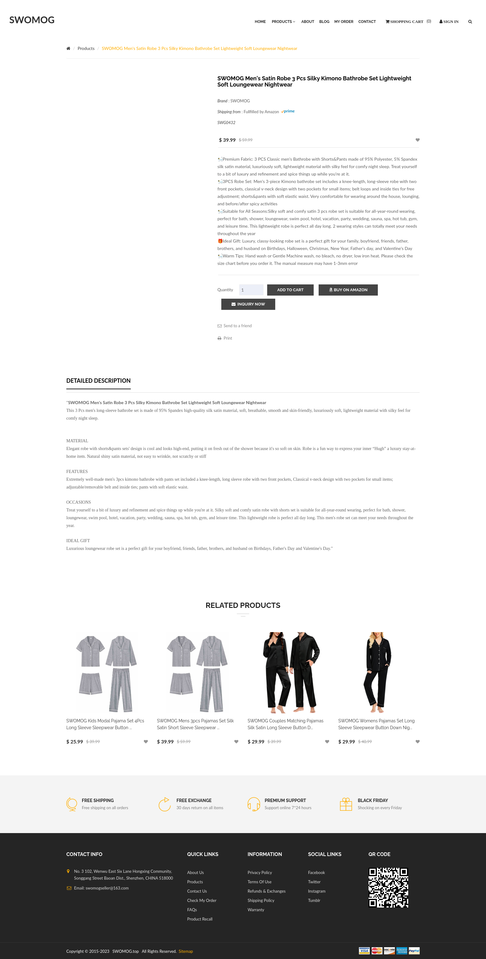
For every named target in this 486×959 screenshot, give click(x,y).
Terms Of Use (260, 881)
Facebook (316, 872)
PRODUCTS (283, 22)
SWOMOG (32, 19)
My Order (344, 22)
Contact (367, 22)
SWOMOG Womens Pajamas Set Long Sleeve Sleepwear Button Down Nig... (376, 724)
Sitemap (185, 951)
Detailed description (98, 380)
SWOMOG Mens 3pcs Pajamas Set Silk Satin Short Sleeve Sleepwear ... (195, 724)
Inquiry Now (248, 304)
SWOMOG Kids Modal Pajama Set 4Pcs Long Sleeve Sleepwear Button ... (105, 724)
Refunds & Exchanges (266, 891)
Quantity (225, 289)
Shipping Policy (261, 900)
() (428, 21)
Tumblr (314, 900)
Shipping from (229, 111)
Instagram (316, 891)
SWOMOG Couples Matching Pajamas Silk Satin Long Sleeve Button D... (286, 724)
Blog (324, 22)
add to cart (290, 290)
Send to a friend (235, 325)
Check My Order (201, 900)
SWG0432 (227, 122)
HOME (260, 22)
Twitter (314, 881)
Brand (223, 100)
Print (225, 338)
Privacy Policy (260, 872)
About (307, 22)
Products (86, 48)
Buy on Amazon (348, 290)
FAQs (192, 909)
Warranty (256, 909)
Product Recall (200, 919)
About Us (195, 872)
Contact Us (197, 891)
